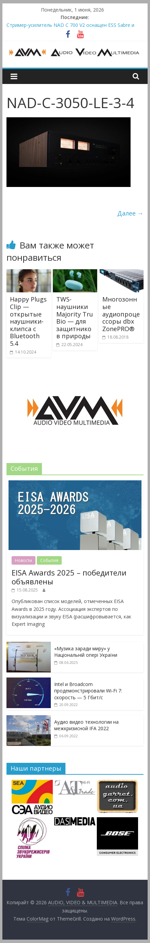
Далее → (130, 213)
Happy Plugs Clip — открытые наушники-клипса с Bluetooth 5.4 (28, 321)
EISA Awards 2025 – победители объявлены (69, 576)
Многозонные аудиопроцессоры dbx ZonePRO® (121, 313)
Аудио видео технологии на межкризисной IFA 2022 (86, 725)
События (49, 560)
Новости (23, 560)
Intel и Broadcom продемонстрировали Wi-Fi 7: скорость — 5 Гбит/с (88, 691)
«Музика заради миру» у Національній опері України (85, 651)
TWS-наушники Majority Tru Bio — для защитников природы (74, 317)
